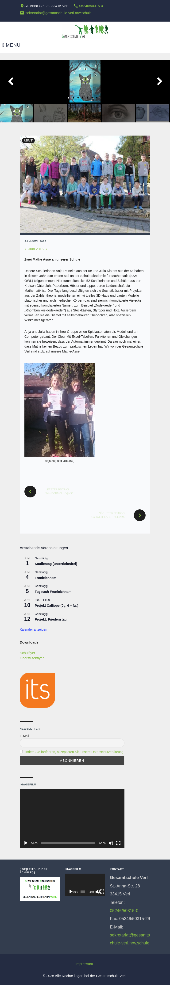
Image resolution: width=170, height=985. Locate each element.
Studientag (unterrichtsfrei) (56, 564)
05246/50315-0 (91, 6)
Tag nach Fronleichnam (53, 592)
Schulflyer (27, 653)
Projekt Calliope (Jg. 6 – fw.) (56, 605)
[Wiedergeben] (25, 843)
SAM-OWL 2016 (35, 241)
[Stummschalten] (110, 843)
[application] (72, 818)
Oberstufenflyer (32, 658)
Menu (11, 45)
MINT (28, 140)
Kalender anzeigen (33, 629)
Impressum (84, 964)
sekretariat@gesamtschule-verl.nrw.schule (58, 13)
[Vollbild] (118, 843)
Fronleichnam (45, 578)
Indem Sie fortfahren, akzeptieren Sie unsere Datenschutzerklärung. (74, 752)
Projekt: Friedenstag (50, 619)
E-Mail (24, 736)
